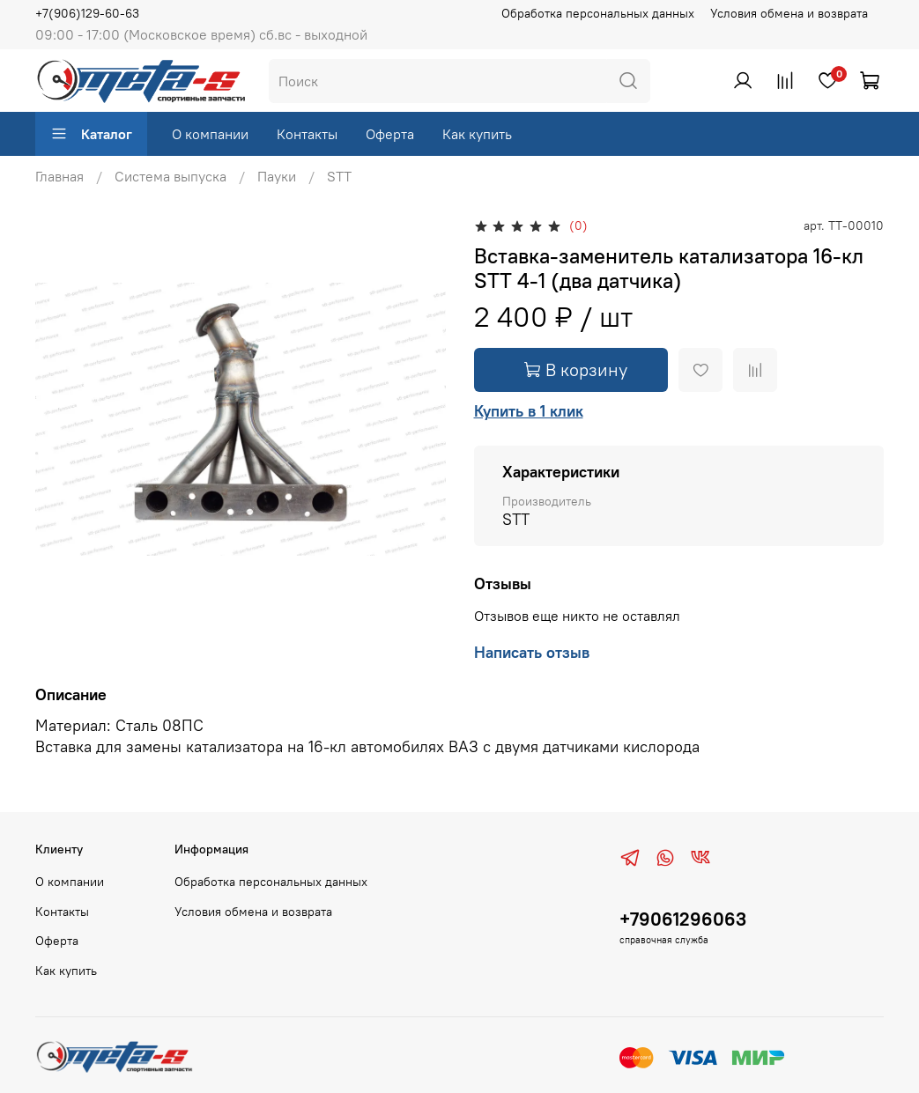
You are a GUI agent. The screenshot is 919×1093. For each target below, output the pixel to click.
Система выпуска (170, 176)
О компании (210, 134)
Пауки (276, 176)
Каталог (91, 134)
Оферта (390, 134)
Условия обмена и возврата (789, 13)
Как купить (477, 134)
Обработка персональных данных (597, 13)
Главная (59, 176)
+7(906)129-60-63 (87, 13)
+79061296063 (682, 919)
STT (339, 176)
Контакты (307, 134)
